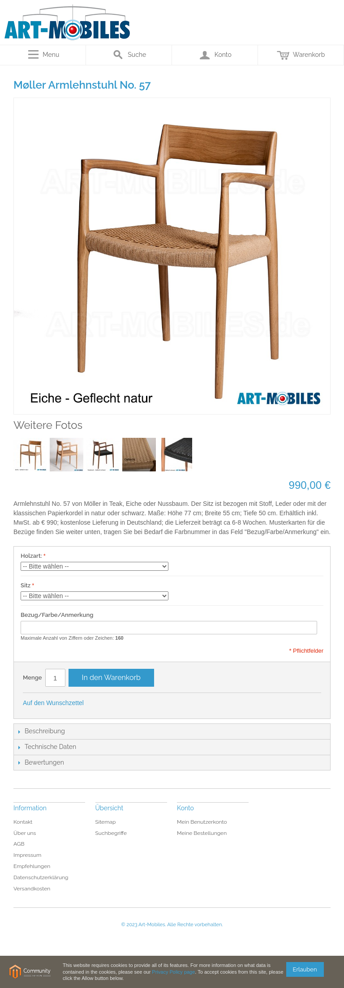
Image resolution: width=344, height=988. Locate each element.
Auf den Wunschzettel (53, 702)
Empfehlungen (31, 866)
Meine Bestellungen (202, 833)
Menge (32, 677)
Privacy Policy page (173, 972)
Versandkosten (31, 888)
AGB (18, 844)
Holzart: (31, 555)
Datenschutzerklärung (40, 877)
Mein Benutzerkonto (202, 822)
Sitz (25, 585)
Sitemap (105, 822)
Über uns (24, 833)
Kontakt (22, 822)
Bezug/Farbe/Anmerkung (57, 615)
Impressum (27, 855)
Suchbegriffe (111, 833)
